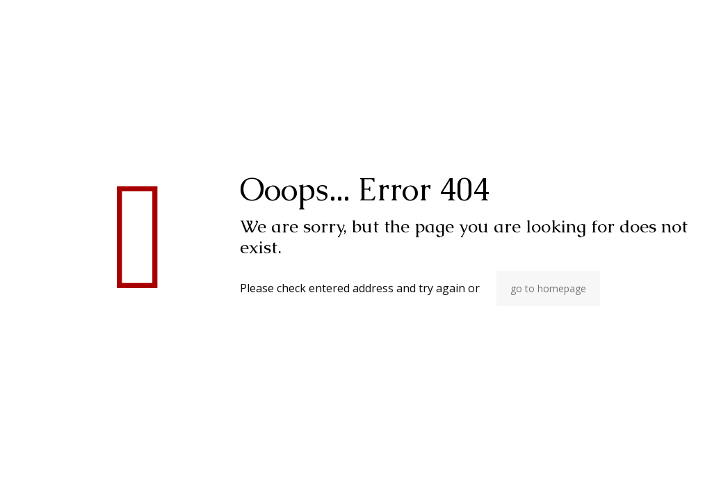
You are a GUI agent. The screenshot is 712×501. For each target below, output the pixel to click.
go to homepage (548, 288)
